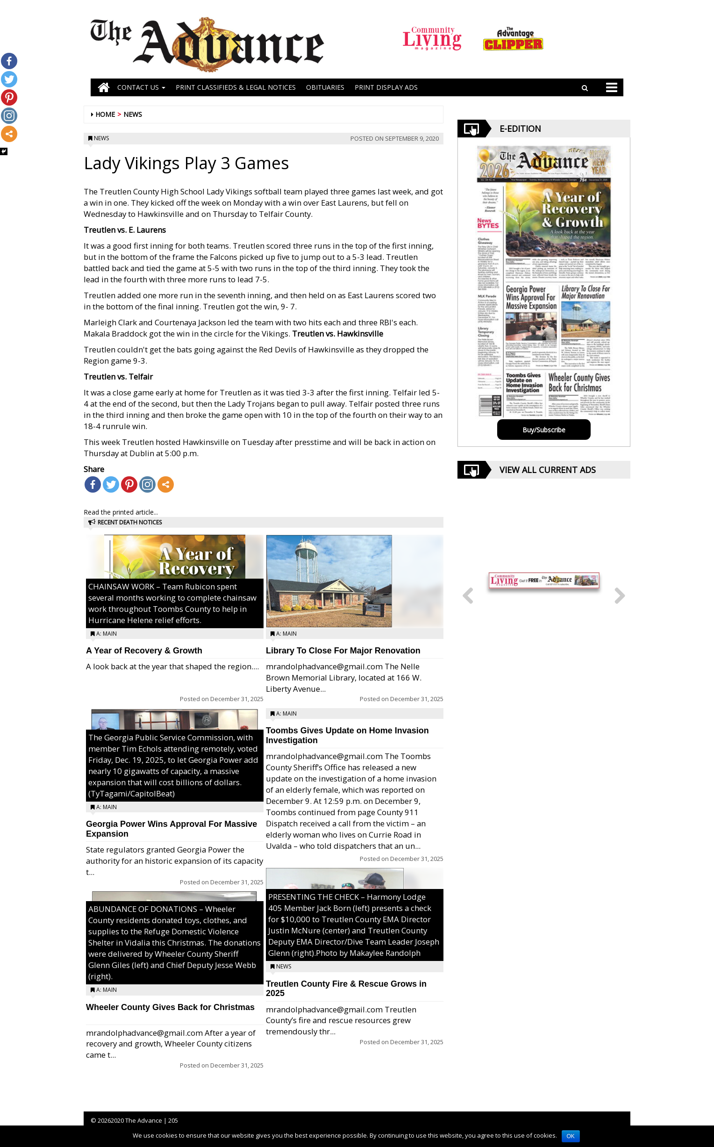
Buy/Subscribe (543, 429)
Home (105, 114)
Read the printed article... (121, 512)
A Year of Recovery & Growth (144, 650)
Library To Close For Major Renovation (343, 650)
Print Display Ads (386, 87)
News (132, 114)
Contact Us (141, 87)
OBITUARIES (325, 87)
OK (571, 1136)
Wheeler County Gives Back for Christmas (170, 1007)
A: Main (106, 634)
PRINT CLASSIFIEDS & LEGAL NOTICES (236, 87)
